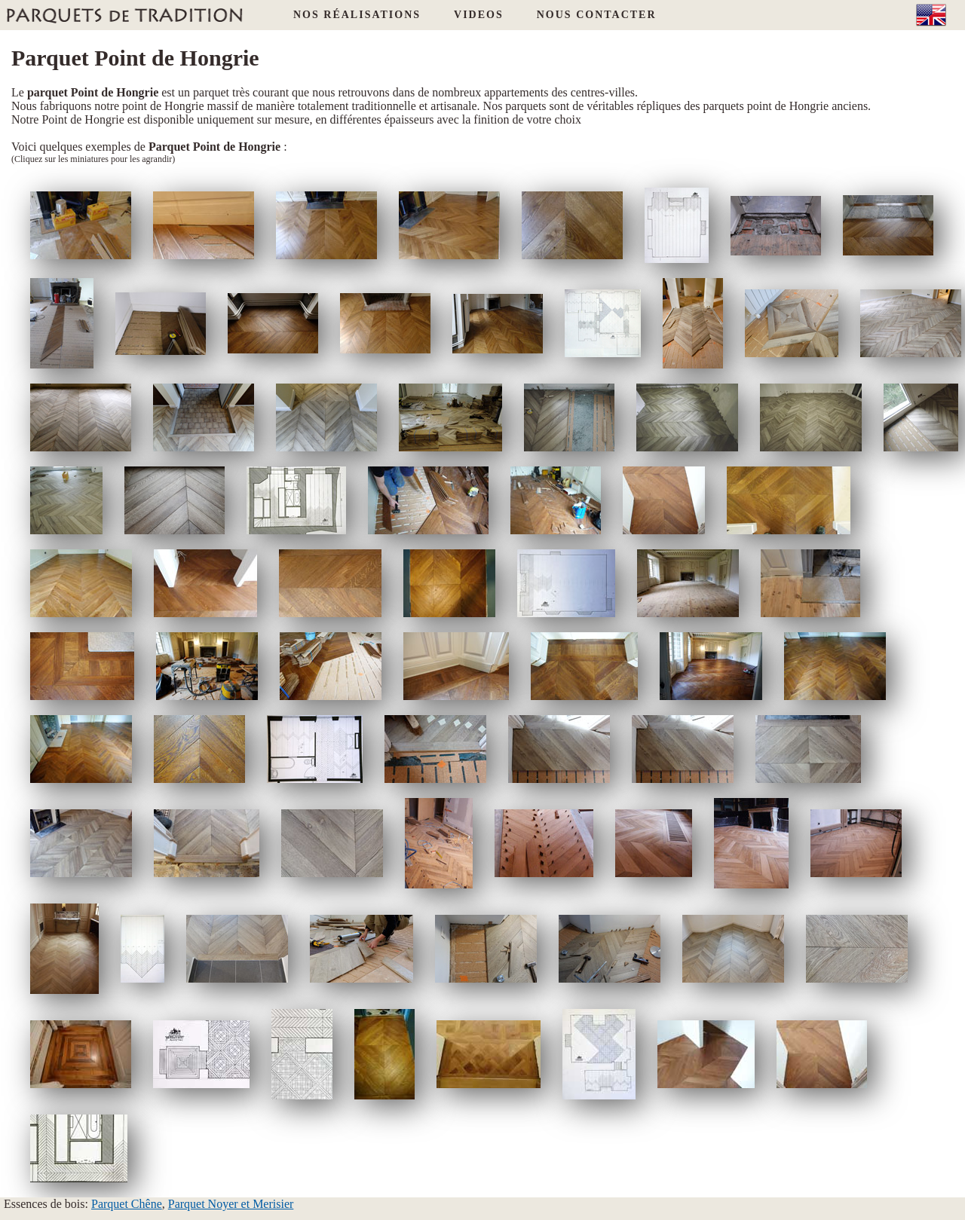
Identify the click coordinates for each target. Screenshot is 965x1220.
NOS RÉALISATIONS (357, 14)
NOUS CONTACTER (597, 14)
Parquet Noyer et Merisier (231, 1203)
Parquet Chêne (126, 1203)
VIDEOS (479, 14)
